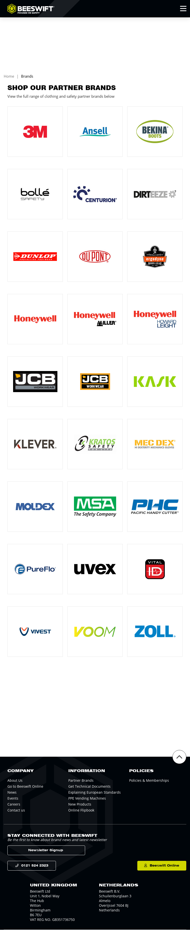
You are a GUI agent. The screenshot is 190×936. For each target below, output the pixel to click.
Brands (27, 81)
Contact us (16, 815)
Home (9, 81)
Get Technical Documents (89, 791)
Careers (13, 809)
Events (12, 803)
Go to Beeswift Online (25, 791)
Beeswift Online (160, 871)
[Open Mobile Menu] (183, 9)
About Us (15, 785)
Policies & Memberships (149, 785)
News (12, 797)
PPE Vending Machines (87, 803)
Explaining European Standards (94, 797)
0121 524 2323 (35, 871)
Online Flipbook (81, 815)
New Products (79, 809)
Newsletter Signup (32, 855)
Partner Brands (81, 785)
